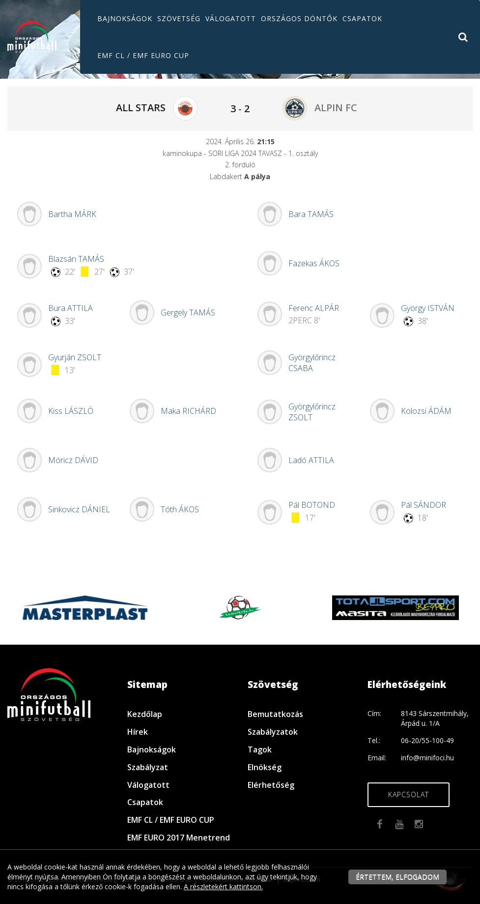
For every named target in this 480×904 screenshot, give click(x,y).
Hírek (137, 731)
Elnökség (265, 767)
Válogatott (230, 18)
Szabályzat (147, 767)
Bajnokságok (124, 18)
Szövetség (178, 18)
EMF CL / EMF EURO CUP (143, 55)
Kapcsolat (408, 794)
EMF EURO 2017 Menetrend (178, 837)
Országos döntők (299, 18)
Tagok (260, 749)
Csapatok (362, 18)
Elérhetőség (271, 784)
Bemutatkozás (275, 714)
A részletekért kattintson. (223, 886)
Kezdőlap (144, 714)
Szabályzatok (273, 731)
